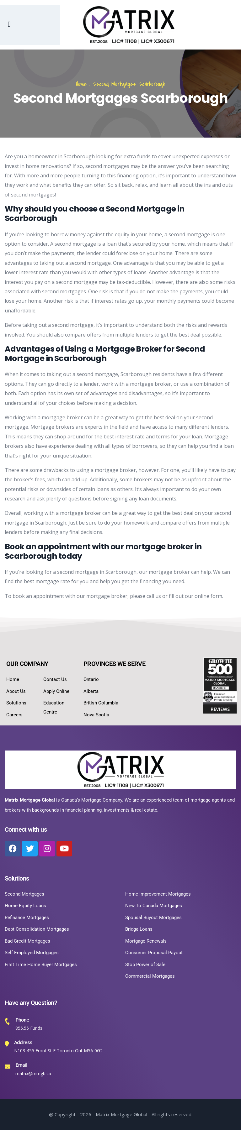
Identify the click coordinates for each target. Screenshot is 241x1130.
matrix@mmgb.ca (33, 1073)
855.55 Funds (28, 1028)
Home (81, 84)
